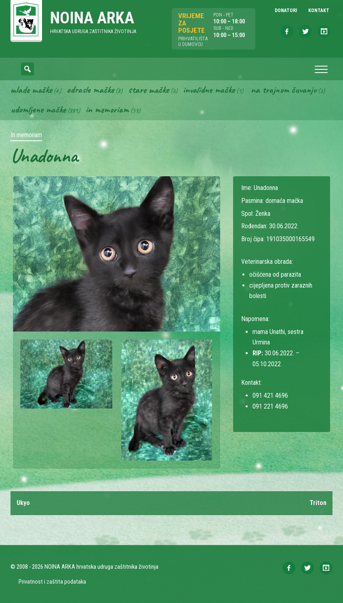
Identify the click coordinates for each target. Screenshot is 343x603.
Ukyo (23, 503)
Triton (317, 503)
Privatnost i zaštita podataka (52, 581)
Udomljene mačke (38, 109)
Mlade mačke (31, 89)
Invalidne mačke (209, 89)
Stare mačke (148, 89)
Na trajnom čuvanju (283, 89)
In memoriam (107, 109)
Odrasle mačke (90, 89)
